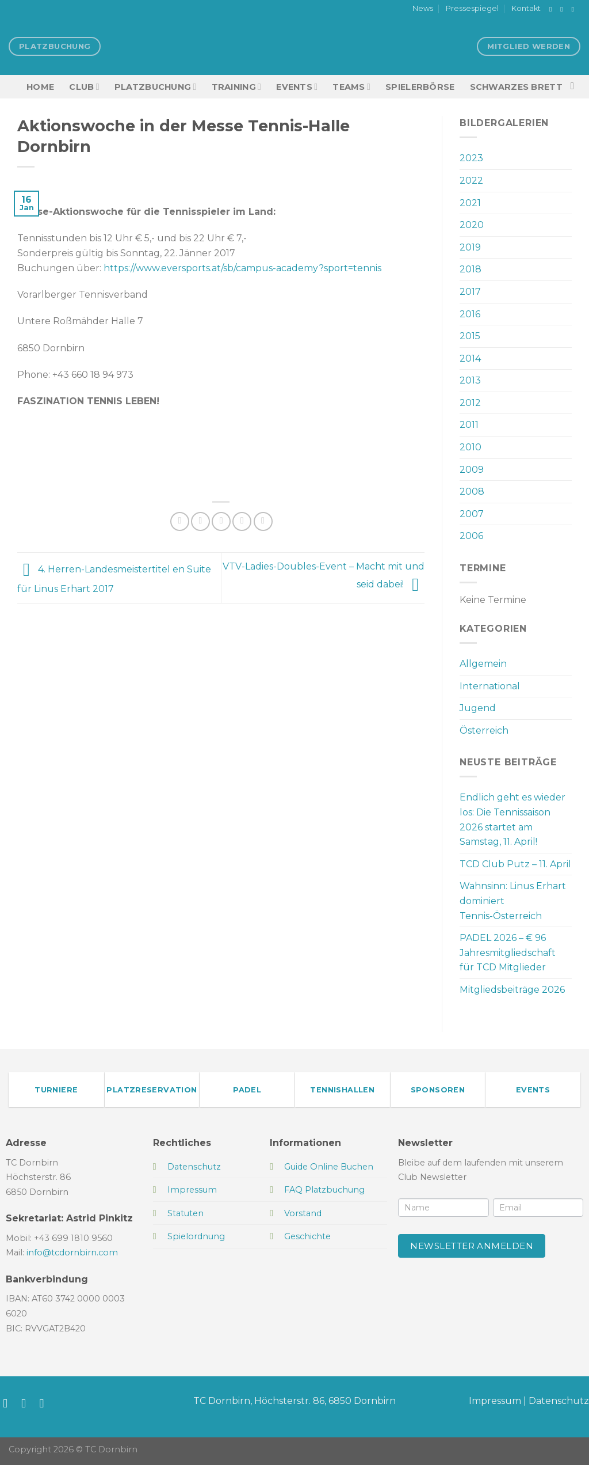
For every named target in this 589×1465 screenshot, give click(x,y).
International (490, 686)
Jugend (478, 708)
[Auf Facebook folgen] (552, 9)
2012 (470, 402)
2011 (469, 424)
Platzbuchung (155, 86)
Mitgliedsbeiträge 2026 (512, 989)
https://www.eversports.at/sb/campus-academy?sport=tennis (242, 268)
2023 (471, 158)
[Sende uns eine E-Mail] (574, 9)
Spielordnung (196, 1236)
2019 (470, 247)
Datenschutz (559, 1400)
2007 (472, 513)
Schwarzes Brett (516, 87)
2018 (470, 269)
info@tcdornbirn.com (72, 1252)
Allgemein (483, 663)
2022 (471, 180)
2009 (472, 469)
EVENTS (297, 86)
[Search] (575, 86)
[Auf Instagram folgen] (563, 9)
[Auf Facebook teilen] (179, 521)
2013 (470, 380)
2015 (470, 336)
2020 (472, 224)
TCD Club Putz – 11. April (515, 864)
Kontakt (526, 8)
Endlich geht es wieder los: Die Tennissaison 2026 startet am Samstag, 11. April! (512, 819)
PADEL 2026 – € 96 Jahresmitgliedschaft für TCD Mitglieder (508, 952)
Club (84, 86)
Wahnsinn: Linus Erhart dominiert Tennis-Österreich (513, 900)
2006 (471, 535)
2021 (470, 203)
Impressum (495, 1400)
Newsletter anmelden (471, 1245)
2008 (472, 491)
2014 (470, 358)
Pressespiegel (472, 8)
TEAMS (351, 86)
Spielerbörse (419, 87)
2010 (470, 447)
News (422, 8)
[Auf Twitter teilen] (200, 521)
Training (237, 86)
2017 (470, 291)
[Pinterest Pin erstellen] (241, 521)
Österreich (484, 730)
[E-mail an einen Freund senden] (221, 521)
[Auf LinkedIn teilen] (263, 521)
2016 (470, 314)
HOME (40, 87)
